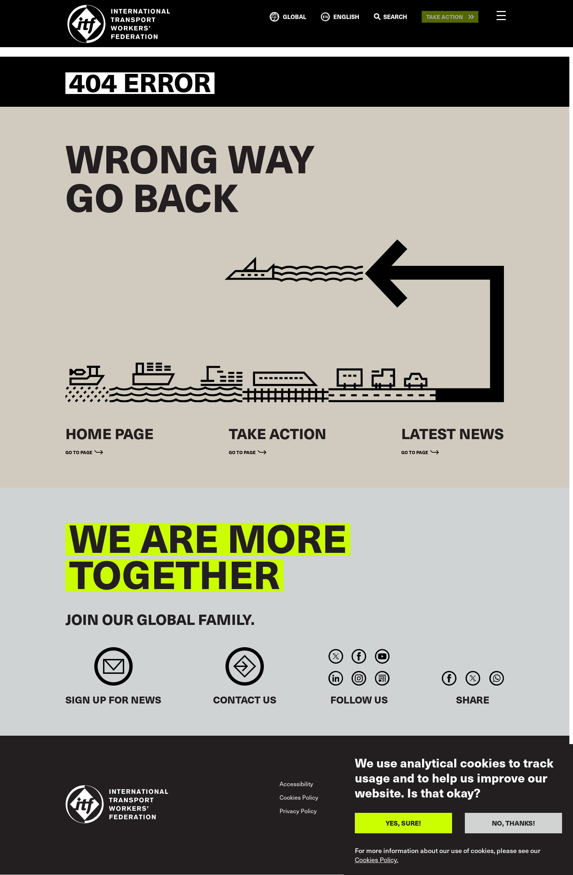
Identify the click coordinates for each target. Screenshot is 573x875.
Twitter (336, 656)
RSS (382, 678)
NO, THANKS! (513, 824)
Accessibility (296, 784)
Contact (244, 670)
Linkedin (336, 678)
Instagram (359, 678)
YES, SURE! (403, 824)
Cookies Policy (299, 797)
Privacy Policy (298, 811)
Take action (444, 17)
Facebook (359, 656)
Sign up (113, 670)
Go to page (78, 452)
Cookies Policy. (376, 861)
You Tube (382, 656)
